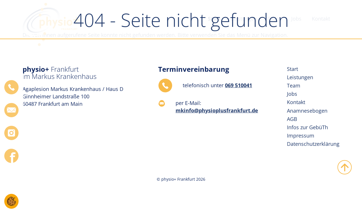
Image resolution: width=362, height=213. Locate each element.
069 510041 (238, 85)
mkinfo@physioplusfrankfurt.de (217, 110)
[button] (11, 200)
